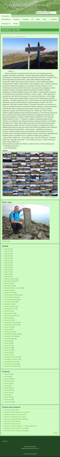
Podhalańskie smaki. (10, 308)
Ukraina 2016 (8, 343)
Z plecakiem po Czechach (11, 357)
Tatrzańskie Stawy (9, 338)
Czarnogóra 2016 (9, 285)
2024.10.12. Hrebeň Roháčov (12, 421)
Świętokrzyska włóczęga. (11, 322)
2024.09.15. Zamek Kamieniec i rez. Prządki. (16, 428)
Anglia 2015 (7, 253)
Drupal (34, 454)
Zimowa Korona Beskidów (11, 366)
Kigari (38, 19)
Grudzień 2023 (8, 399)
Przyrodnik (53, 19)
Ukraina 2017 (8, 345)
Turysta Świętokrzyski (30, 446)
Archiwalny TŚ (5, 23)
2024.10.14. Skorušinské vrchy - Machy (15, 417)
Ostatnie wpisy (6, 241)
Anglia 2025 (7, 276)
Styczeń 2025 (8, 388)
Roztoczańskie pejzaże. (10, 315)
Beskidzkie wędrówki (10, 279)
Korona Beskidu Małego (10, 297)
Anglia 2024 (7, 274)
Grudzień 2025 (8, 381)
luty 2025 (6, 385)
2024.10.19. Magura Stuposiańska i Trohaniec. (17, 412)
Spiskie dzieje (8, 318)
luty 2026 (6, 376)
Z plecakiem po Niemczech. (11, 359)
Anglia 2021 (7, 267)
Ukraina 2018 (8, 347)
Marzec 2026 (7, 374)
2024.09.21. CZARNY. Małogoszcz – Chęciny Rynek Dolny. (20, 426)
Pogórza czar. (8, 311)
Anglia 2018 (7, 260)
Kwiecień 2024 (8, 390)
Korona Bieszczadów (10, 302)
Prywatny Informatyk (30, 450)
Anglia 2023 (7, 272)
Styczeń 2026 (8, 379)
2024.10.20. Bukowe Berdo (11, 410)
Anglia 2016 (7, 256)
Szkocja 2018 (8, 329)
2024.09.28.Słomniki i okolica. (12, 423)
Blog (47, 197)
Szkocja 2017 (8, 327)
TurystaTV (16, 19)
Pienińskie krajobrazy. (10, 306)
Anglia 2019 (7, 262)
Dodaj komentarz (53, 197)
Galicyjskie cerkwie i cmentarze (12, 288)
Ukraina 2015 (8, 341)
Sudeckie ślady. (8, 320)
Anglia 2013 (7, 249)
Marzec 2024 (7, 392)
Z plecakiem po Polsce (10, 361)
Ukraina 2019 (8, 350)
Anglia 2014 (7, 251)
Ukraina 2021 (8, 354)
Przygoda (25, 19)
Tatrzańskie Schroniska (10, 336)
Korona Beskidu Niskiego (11, 299)
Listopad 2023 (8, 402)
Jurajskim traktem (9, 292)
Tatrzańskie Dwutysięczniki (11, 334)
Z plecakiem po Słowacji (10, 364)
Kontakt (15, 23)
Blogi (44, 19)
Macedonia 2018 (8, 304)
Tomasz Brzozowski (26, 448)
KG (32, 19)
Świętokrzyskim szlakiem (11, 325)
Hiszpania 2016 (8, 290)
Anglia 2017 (7, 258)
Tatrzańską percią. (9, 331)
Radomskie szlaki (9, 313)
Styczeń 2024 (8, 397)
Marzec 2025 (7, 383)
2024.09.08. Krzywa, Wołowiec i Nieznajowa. (16, 430)
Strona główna (5, 19)
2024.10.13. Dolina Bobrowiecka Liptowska (16, 419)
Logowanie (5, 441)
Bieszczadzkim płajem (10, 281)
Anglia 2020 (7, 265)
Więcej (56, 433)
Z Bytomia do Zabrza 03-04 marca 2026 (15, 414)
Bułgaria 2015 (8, 283)
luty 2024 (6, 395)
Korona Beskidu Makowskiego (12, 295)
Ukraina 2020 (8, 352)
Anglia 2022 (7, 269)
